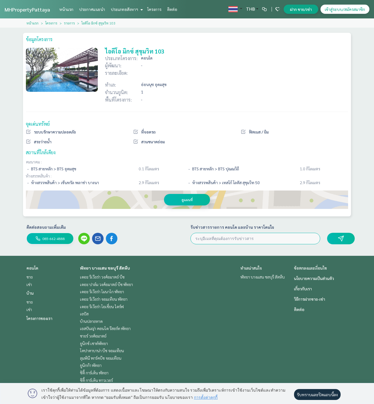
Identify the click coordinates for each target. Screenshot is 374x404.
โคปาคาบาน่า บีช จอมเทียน (102, 350)
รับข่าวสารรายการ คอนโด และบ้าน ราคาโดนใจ (232, 227)
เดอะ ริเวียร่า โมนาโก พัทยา (102, 291)
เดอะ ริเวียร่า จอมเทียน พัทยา (103, 299)
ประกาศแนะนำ (92, 9)
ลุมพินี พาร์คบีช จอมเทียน (100, 358)
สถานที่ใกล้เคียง (41, 152)
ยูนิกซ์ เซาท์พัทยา (94, 343)
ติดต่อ (172, 9)
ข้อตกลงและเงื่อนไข (310, 267)
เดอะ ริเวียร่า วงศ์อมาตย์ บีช (102, 276)
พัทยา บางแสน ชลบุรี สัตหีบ (105, 267)
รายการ (69, 23)
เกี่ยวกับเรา (303, 288)
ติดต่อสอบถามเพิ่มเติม (46, 227)
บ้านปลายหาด (91, 321)
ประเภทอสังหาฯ (126, 9)
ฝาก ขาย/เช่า (301, 9)
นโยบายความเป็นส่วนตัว (314, 278)
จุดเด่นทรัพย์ (38, 124)
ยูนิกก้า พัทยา (91, 365)
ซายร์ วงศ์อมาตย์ (93, 335)
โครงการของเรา (39, 318)
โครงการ (154, 9)
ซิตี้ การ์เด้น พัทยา (94, 372)
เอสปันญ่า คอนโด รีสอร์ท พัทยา (105, 328)
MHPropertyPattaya (27, 9)
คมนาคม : (34, 161)
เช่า (29, 284)
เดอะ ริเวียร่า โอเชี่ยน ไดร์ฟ (102, 306)
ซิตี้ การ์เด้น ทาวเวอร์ (96, 380)
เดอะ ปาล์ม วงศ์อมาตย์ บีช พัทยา (106, 284)
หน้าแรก (66, 9)
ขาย (29, 276)
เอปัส (84, 313)
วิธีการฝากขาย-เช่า (309, 299)
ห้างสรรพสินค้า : (38, 175)
